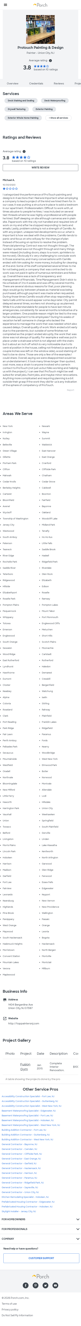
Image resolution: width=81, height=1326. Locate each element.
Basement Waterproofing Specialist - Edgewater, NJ (29, 1110)
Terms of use (9, 1303)
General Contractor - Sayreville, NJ (20, 1187)
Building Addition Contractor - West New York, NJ (27, 1139)
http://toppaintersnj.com (23, 1023)
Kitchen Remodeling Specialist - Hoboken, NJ (25, 1197)
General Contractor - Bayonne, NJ (19, 1144)
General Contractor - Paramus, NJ (19, 1178)
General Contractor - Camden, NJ (19, 1149)
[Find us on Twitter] (45, 1285)
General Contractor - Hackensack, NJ (21, 1168)
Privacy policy (10, 1309)
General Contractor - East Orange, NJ (21, 1158)
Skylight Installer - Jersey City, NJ (19, 1211)
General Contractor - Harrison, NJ (19, 1173)
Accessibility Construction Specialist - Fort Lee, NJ (28, 1096)
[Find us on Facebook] (26, 1285)
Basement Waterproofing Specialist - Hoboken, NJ (28, 1120)
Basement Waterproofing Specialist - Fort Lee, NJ (27, 1115)
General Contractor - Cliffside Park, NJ (22, 1154)
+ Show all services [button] (58, 118)
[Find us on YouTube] (55, 1285)
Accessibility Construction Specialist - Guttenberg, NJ (30, 1101)
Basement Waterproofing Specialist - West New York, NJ (31, 1125)
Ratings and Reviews (22, 137)
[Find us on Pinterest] (35, 1285)
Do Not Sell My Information (17, 1315)
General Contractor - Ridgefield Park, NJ (23, 1182)
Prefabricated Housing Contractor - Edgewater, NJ (28, 1202)
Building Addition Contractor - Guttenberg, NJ (26, 1134)
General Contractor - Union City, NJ (20, 1192)
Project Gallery (17, 1040)
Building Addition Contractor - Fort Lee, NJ (24, 1130)
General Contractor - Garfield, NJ (19, 1163)
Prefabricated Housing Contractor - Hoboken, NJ (27, 1206)
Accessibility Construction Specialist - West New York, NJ (31, 1106)
